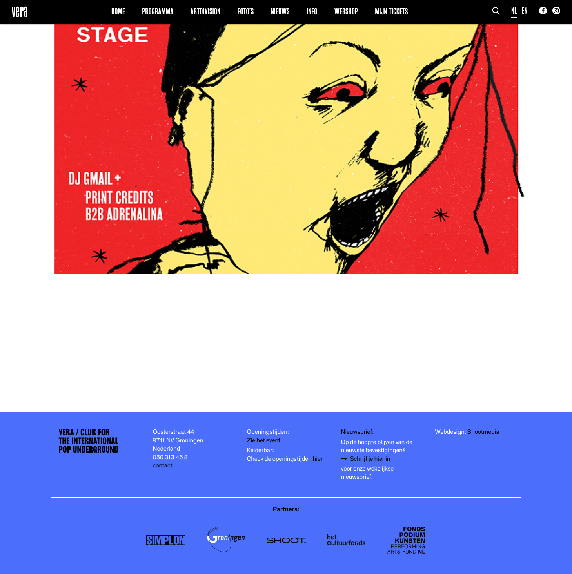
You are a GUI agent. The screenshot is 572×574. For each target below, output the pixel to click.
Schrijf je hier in (370, 459)
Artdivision (206, 11)
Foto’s (245, 11)
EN (525, 11)
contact (163, 466)
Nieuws (280, 11)
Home (118, 11)
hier (318, 459)
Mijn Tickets (391, 11)
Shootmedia (483, 432)
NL (514, 11)
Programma (157, 11)
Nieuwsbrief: (357, 432)
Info (312, 11)
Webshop (346, 11)
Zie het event (263, 440)
